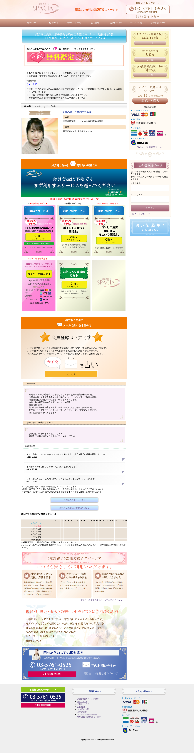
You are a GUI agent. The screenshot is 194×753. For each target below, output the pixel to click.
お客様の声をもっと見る (74, 500)
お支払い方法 (116, 22)
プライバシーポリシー (87, 714)
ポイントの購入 (137, 22)
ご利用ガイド (53, 22)
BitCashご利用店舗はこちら (150, 147)
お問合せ (95, 22)
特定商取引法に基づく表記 (89, 717)
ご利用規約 (82, 712)
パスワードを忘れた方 (140, 214)
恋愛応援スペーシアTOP (88, 699)
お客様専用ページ (158, 22)
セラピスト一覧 (74, 22)
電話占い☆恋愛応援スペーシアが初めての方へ (101, 600)
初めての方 (32, 22)
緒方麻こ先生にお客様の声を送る (74, 508)
